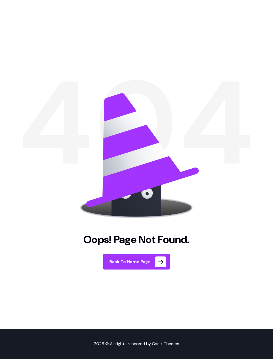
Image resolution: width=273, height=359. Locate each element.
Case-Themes (165, 343)
